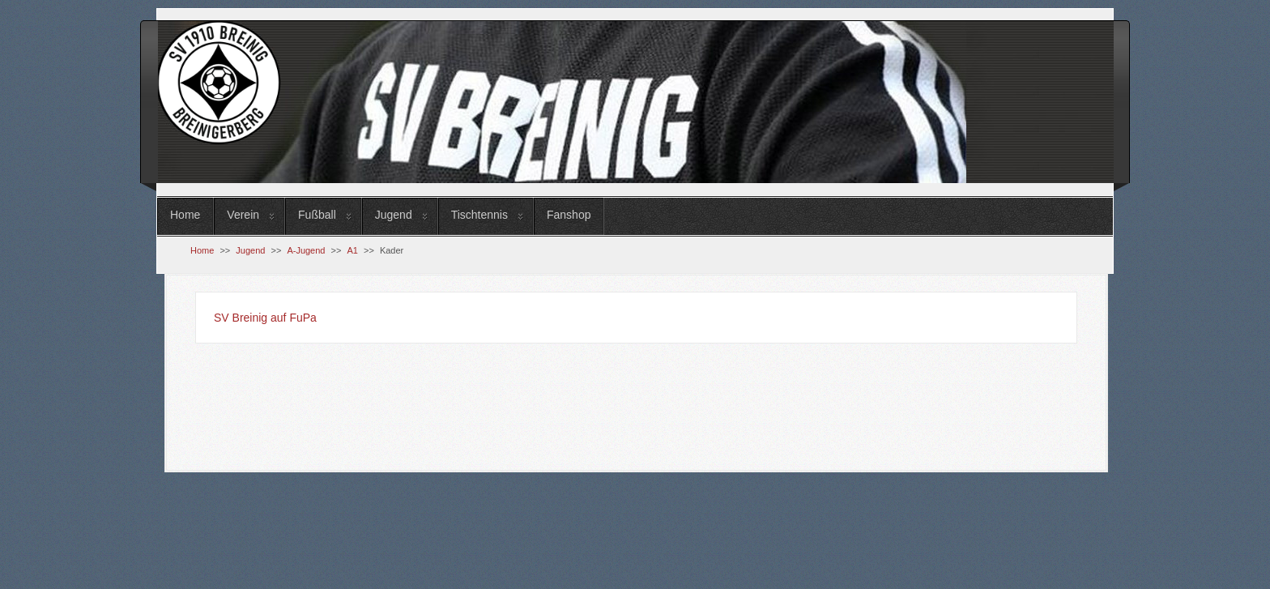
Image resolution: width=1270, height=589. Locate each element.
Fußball (317, 214)
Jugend (393, 214)
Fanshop (568, 214)
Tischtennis (479, 214)
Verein (243, 214)
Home (185, 214)
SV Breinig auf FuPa (265, 317)
